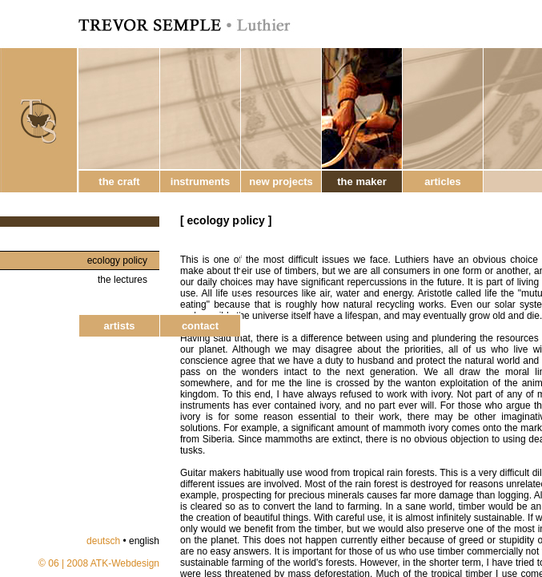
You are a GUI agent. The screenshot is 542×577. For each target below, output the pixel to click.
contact (200, 326)
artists (118, 326)
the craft (118, 182)
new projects (280, 182)
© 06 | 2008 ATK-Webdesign (98, 563)
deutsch (103, 541)
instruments (200, 182)
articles (442, 182)
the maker (361, 182)
